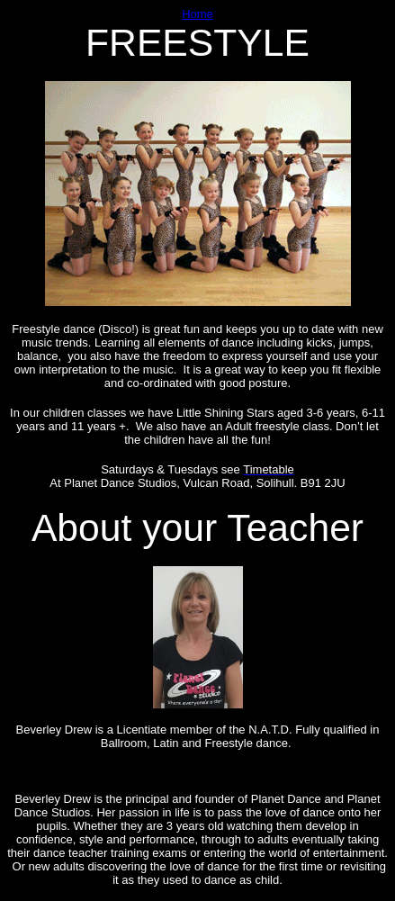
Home (197, 14)
